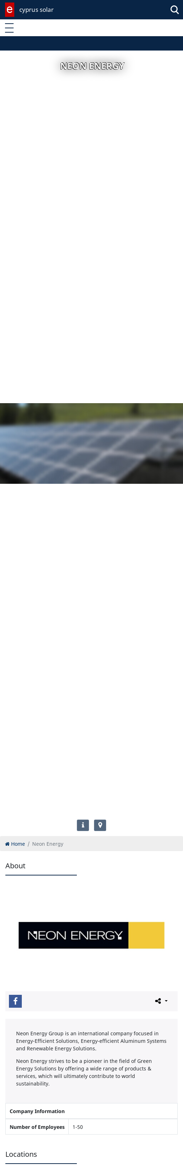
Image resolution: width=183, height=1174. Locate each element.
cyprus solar (36, 9)
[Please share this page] (160, 1001)
